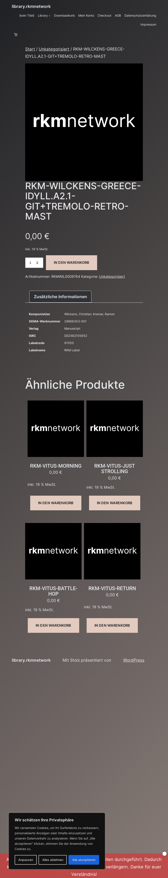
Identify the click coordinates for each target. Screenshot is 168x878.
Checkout (104, 15)
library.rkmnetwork (31, 6)
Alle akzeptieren (83, 860)
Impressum (148, 24)
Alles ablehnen (52, 860)
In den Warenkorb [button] (56, 503)
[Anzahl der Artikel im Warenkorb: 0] (16, 34)
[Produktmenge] (34, 262)
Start (30, 49)
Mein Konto (86, 15)
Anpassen (25, 860)
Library (43, 15)
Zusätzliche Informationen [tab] (60, 296)
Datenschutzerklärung (140, 15)
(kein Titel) (26, 15)
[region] (57, 841)
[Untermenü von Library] (50, 16)
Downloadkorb (64, 15)
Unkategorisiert (54, 49)
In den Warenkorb (71, 262)
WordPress (133, 660)
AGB (118, 15)
